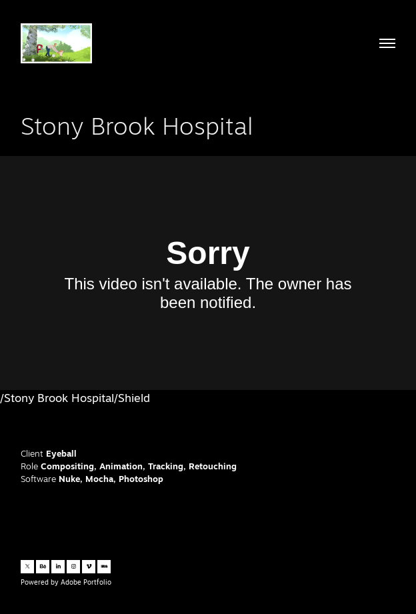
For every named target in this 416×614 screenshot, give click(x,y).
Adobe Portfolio (86, 582)
